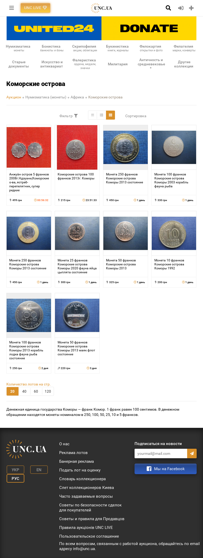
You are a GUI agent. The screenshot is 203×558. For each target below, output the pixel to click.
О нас (64, 444)
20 (12, 391)
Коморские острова (105, 97)
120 (48, 391)
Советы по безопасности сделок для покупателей (90, 507)
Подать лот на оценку (79, 470)
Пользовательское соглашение (89, 536)
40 (24, 391)
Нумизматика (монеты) (45, 97)
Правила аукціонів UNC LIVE (86, 527)
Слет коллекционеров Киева (86, 487)
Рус (14, 477)
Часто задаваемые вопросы (86, 496)
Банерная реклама (76, 461)
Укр (14, 469)
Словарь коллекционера (82, 479)
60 (36, 391)
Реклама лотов (73, 452)
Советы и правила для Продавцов (91, 518)
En (36, 469)
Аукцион (13, 97)
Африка (77, 97)
